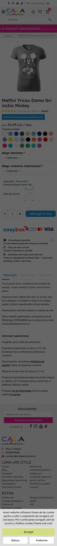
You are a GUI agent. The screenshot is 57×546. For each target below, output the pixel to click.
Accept (28, 532)
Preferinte (41, 540)
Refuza (15, 540)
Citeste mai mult (42, 523)
